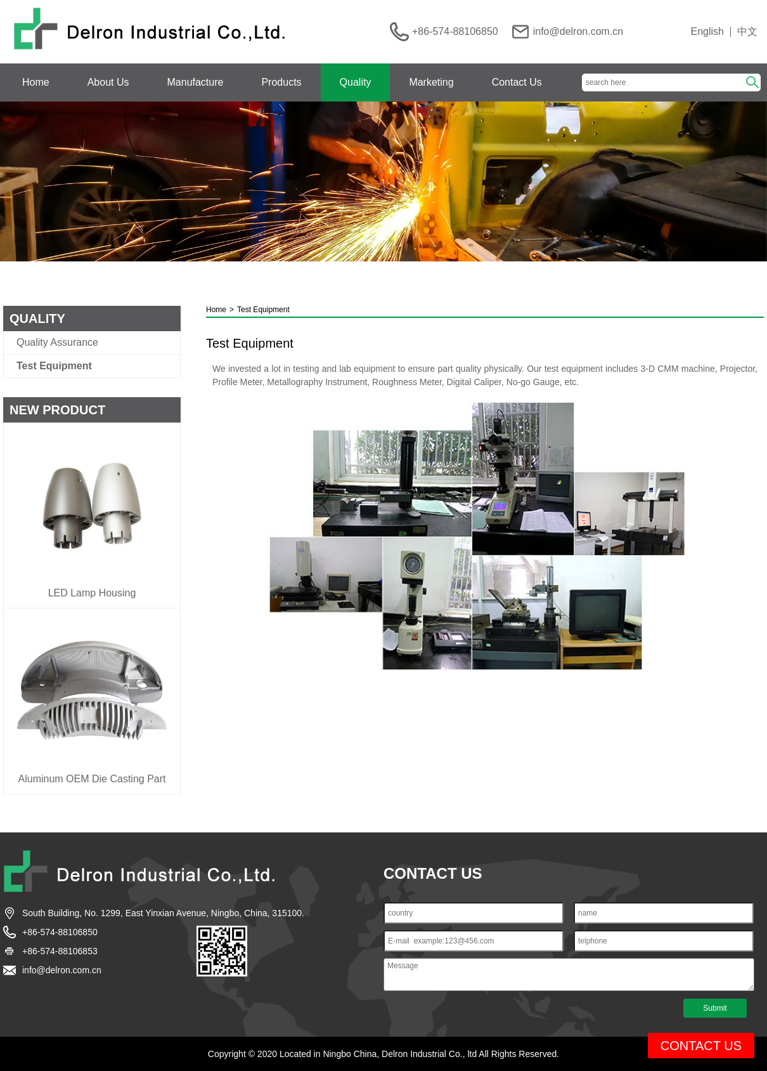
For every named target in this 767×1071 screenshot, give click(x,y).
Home (35, 82)
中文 (747, 32)
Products (281, 82)
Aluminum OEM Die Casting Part (92, 779)
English (707, 32)
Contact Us (517, 82)
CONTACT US (701, 1046)
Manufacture (195, 82)
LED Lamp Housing (92, 593)
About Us (108, 82)
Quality (355, 82)
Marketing (431, 82)
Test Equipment (54, 366)
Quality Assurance (57, 343)
